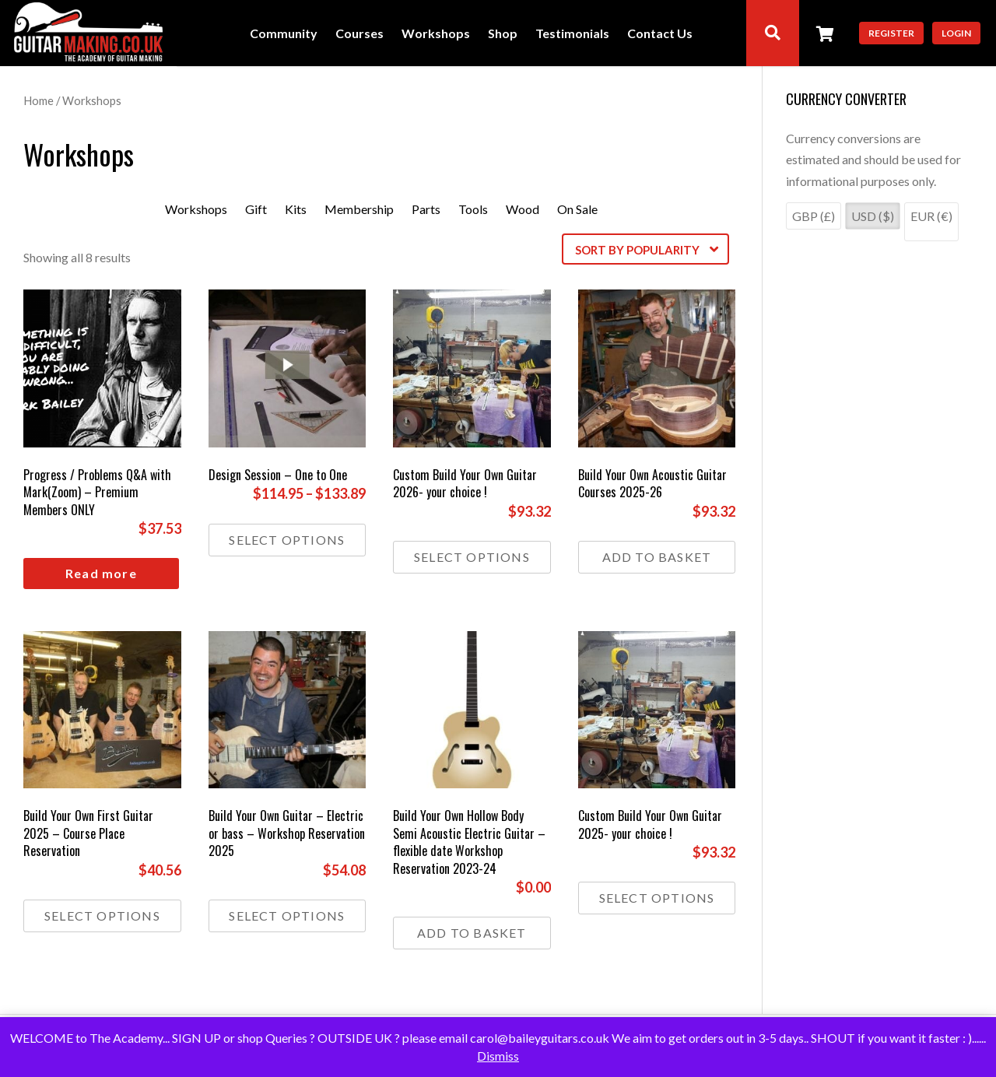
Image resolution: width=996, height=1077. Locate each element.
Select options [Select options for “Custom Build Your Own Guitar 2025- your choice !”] (657, 897)
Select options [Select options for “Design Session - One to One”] (287, 539)
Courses (359, 33)
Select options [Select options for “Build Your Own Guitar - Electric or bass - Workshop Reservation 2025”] (287, 915)
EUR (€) (931, 216)
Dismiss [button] (498, 1055)
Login (956, 33)
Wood (522, 209)
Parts (426, 209)
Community (283, 33)
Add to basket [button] (657, 556)
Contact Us (660, 33)
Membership (359, 209)
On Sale (577, 209)
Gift (256, 209)
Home (38, 100)
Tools (473, 209)
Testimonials (572, 33)
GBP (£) (813, 216)
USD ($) (872, 216)
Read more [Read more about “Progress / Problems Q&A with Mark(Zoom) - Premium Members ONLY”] (101, 573)
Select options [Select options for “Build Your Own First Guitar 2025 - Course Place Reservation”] (102, 915)
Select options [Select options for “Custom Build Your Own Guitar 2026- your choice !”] (472, 556)
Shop (502, 33)
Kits (296, 209)
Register (891, 33)
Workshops (436, 33)
